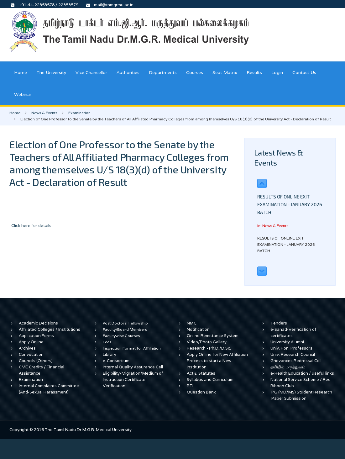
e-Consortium (116, 360)
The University (51, 72)
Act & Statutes (201, 373)
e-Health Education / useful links (302, 373)
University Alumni (287, 342)
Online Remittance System (212, 335)
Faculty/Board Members (125, 329)
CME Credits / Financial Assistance (41, 370)
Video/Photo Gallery (207, 342)
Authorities (128, 72)
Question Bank (201, 392)
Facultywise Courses (121, 335)
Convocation (31, 354)
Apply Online (31, 342)
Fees (107, 342)
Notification (198, 329)
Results (254, 72)
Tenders (278, 323)
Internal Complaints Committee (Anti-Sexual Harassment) (49, 389)
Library (109, 354)
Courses (194, 72)
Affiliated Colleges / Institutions (49, 329)
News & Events (44, 112)
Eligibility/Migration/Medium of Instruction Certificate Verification (133, 379)
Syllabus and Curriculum (210, 379)
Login (277, 72)
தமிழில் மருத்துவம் (287, 367)
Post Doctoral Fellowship (125, 323)
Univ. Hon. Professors (291, 348)
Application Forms (36, 335)
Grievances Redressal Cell (295, 360)
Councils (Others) (36, 360)
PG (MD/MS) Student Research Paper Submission (301, 395)
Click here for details (31, 225)
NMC (191, 323)
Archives (27, 348)
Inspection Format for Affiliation (132, 348)
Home (20, 72)
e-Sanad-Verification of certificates (293, 332)
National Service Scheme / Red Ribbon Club (300, 382)
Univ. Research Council (292, 354)
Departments (163, 72)
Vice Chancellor (91, 72)
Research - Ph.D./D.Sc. (209, 348)
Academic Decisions (38, 323)
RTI (190, 385)
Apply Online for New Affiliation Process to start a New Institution (217, 361)
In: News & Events (272, 225)
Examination (79, 112)
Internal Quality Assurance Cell (133, 367)
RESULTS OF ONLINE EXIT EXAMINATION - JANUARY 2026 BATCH (289, 204)
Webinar (22, 94)
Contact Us (304, 72)
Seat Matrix (224, 72)
